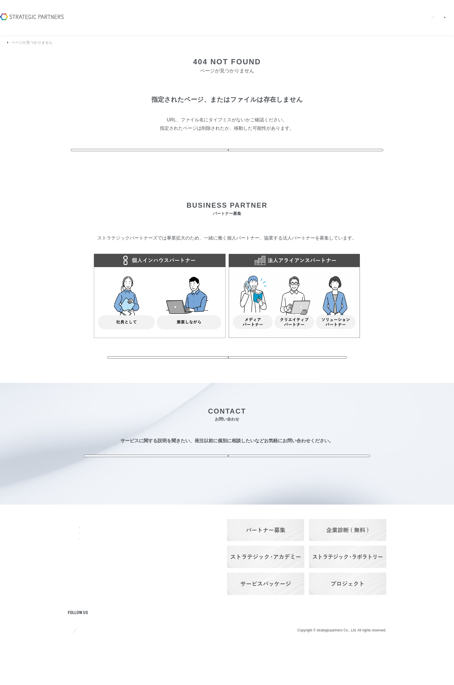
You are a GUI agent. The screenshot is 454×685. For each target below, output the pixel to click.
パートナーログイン (380, 10)
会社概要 (247, 10)
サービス (116, 541)
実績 (111, 610)
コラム (75, 603)
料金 (111, 595)
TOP (8, 42)
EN (347, 10)
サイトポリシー (82, 667)
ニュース (271, 10)
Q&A (317, 10)
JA (336, 10)
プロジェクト (82, 619)
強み (72, 572)
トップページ (82, 541)
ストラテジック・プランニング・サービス (132, 552)
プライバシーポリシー (131, 667)
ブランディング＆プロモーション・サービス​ (132, 565)
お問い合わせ (426, 10)
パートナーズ (121, 626)
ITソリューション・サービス (131, 577)
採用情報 (296, 10)
